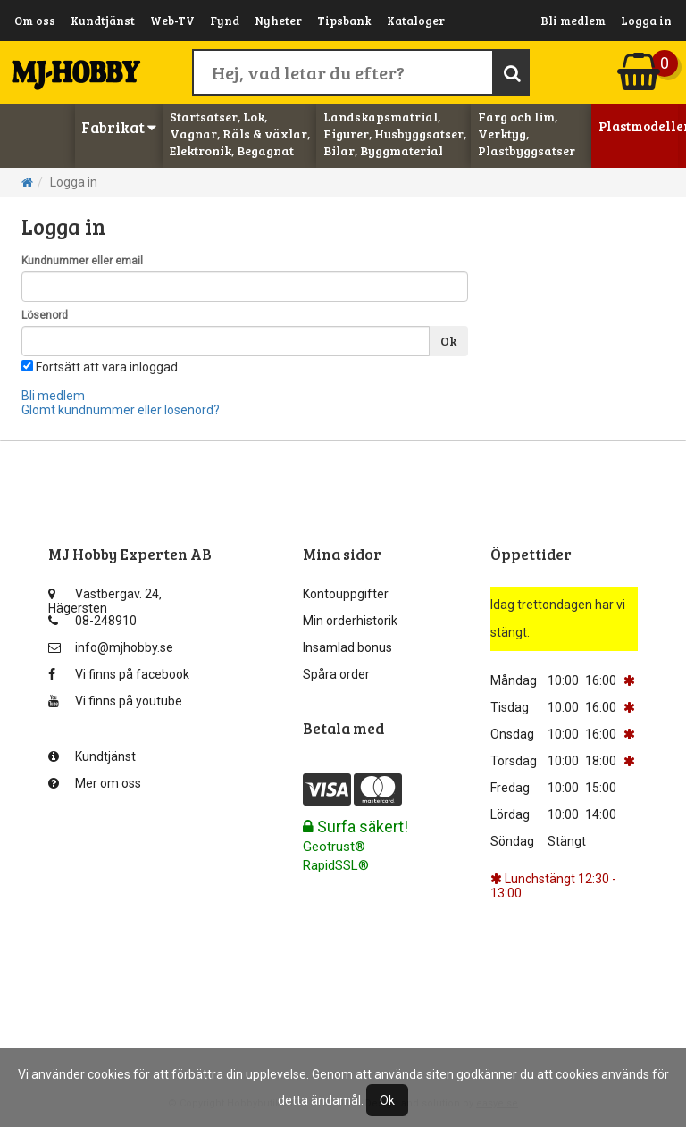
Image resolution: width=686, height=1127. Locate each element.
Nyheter (278, 21)
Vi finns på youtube (115, 701)
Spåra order (336, 674)
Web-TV (172, 21)
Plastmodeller (638, 126)
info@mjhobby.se (110, 647)
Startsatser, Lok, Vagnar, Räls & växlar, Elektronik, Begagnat (240, 133)
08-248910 (92, 621)
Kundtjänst (103, 21)
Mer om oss (94, 783)
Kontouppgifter (346, 594)
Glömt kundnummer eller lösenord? (120, 410)
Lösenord (44, 315)
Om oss (34, 21)
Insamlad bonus (347, 647)
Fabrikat (118, 127)
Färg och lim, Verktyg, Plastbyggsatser (526, 133)
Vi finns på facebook (118, 674)
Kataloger (416, 21)
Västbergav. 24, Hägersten (105, 598)
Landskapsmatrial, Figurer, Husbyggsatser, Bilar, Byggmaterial (394, 133)
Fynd (224, 21)
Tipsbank (344, 21)
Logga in (646, 21)
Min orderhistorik (350, 621)
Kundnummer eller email (82, 261)
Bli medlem (573, 21)
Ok (448, 340)
